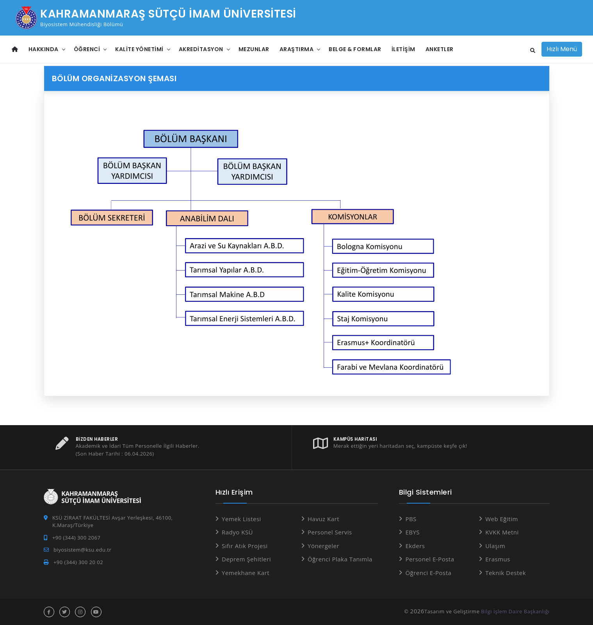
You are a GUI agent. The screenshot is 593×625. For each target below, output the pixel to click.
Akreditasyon (201, 49)
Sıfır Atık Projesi (245, 546)
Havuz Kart (323, 519)
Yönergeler (323, 546)
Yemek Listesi (241, 519)
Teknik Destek (505, 573)
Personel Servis (330, 532)
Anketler (440, 49)
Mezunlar (254, 49)
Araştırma (297, 49)
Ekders (415, 546)
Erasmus (497, 559)
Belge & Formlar (355, 49)
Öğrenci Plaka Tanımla (340, 559)
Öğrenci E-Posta (428, 573)
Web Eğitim (501, 519)
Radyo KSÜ (237, 532)
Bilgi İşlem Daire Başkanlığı (515, 611)
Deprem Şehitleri (246, 559)
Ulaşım (495, 546)
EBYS (412, 532)
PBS (410, 519)
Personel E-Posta (429, 559)
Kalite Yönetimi (139, 49)
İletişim (403, 49)
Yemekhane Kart (245, 573)
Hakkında (43, 49)
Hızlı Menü (562, 49)
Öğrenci (87, 49)
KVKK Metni (502, 532)
